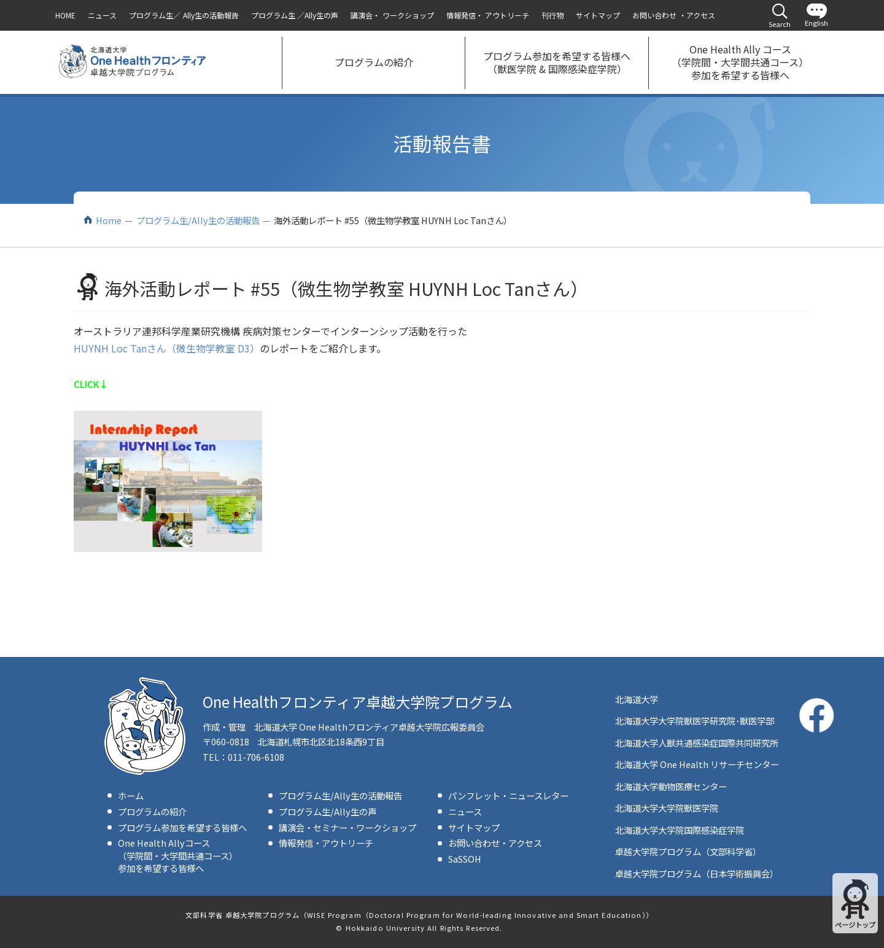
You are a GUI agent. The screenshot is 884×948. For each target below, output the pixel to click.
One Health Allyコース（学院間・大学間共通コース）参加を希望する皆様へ (178, 855)
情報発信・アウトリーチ (326, 842)
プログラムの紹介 (152, 811)
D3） (247, 348)
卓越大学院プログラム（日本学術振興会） (696, 873)
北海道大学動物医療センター (671, 786)
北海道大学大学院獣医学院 (666, 807)
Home (109, 220)
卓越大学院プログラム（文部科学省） (688, 851)
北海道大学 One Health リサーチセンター (697, 764)
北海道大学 (636, 699)
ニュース (465, 811)
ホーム (131, 795)
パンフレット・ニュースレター (508, 795)
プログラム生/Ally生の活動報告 (198, 220)
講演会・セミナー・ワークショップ (347, 827)
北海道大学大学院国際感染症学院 (679, 829)
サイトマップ (474, 827)
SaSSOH (464, 858)
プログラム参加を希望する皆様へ (182, 827)
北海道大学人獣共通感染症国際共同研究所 (696, 742)
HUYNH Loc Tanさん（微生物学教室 (154, 348)
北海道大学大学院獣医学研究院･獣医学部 (694, 720)
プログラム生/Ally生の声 (327, 811)
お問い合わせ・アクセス (495, 842)
